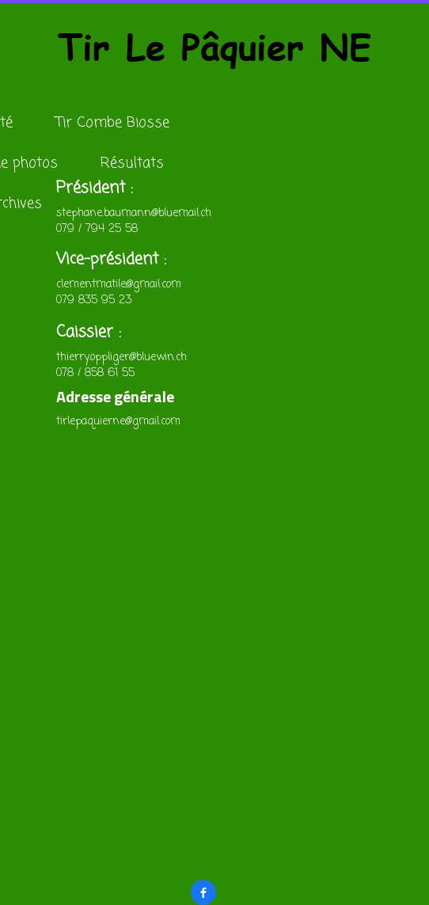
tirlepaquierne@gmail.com (118, 421)
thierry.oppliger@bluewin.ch (121, 357)
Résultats (132, 163)
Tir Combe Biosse (112, 123)
